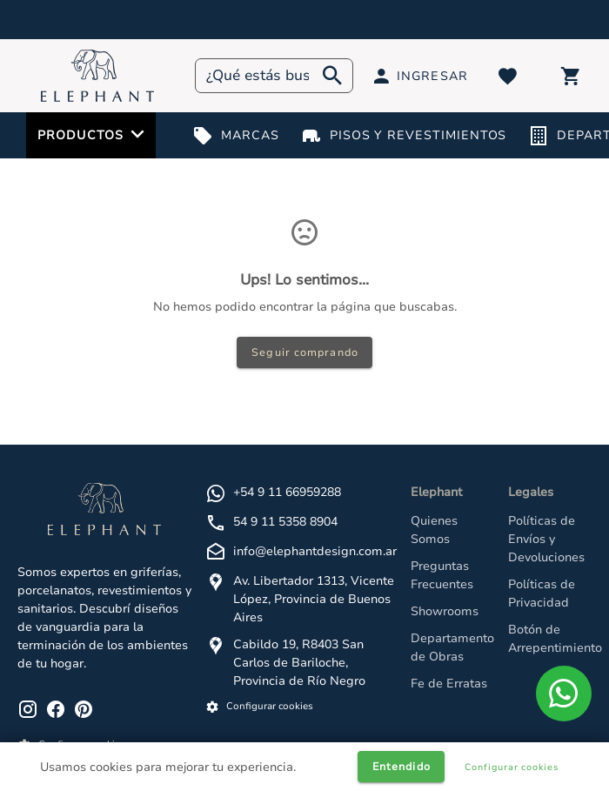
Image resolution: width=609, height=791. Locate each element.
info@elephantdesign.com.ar (315, 551)
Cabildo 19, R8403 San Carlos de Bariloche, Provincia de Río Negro (299, 662)
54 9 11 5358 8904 (285, 521)
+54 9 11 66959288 (287, 492)
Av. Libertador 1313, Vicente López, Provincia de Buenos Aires (313, 599)
